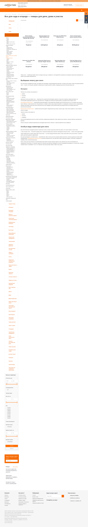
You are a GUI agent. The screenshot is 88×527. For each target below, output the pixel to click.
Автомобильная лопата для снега (34, 138)
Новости (6, 495)
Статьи (34, 495)
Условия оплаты (22, 495)
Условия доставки (22, 496)
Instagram (54, 503)
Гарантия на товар (22, 498)
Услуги (6, 498)
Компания (7, 493)
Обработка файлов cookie (38, 503)
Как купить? (21, 493)
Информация (36, 493)
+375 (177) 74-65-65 (67, 4)
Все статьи (15, 466)
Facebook (51, 503)
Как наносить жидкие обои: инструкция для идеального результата (11, 470)
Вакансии (7, 501)
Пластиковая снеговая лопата (27, 102)
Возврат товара (22, 500)
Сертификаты (7, 503)
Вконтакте (48, 503)
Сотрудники (7, 500)
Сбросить (12, 448)
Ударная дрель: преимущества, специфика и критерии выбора (11, 477)
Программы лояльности (24, 501)
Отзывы (6, 505)
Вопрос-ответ (35, 496)
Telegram (57, 503)
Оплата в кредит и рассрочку (22, 504)
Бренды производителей (38, 498)
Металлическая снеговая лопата (27, 108)
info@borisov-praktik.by (75, 498)
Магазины (7, 496)
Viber (60, 503)
